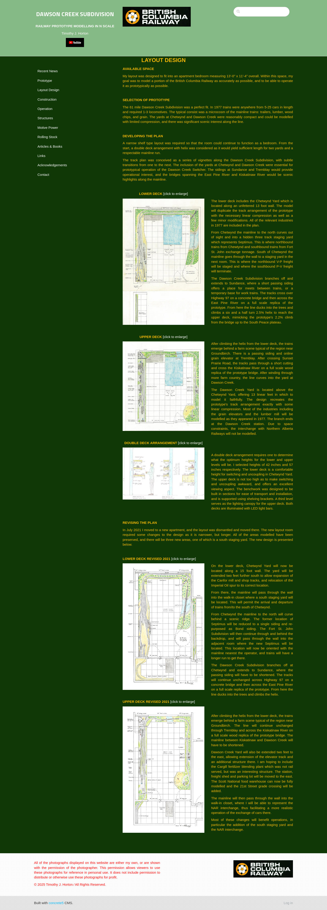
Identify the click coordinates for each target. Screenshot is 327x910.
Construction (47, 99)
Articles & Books (49, 146)
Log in (288, 903)
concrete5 (56, 903)
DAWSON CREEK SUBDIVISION (75, 14)
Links (41, 156)
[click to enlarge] (175, 194)
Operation (44, 109)
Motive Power (47, 127)
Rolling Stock (47, 137)
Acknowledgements (52, 165)
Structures (45, 118)
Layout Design (48, 90)
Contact (43, 175)
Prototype (44, 80)
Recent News (47, 71)
